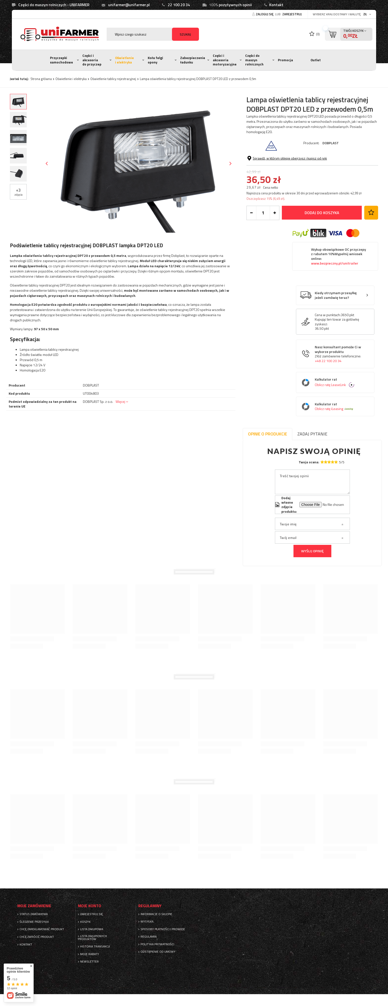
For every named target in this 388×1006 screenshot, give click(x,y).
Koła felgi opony (155, 60)
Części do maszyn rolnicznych (254, 60)
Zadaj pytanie (312, 434)
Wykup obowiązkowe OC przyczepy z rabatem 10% (338, 256)
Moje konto (89, 905)
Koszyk (85, 921)
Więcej (120, 401)
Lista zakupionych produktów (92, 938)
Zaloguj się (265, 14)
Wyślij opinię (312, 551)
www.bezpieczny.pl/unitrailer (334, 263)
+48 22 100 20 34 (328, 361)
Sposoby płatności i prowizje (163, 929)
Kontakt (276, 5)
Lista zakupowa (91, 929)
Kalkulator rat (339, 382)
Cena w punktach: (328, 315)
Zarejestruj (292, 14)
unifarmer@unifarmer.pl (129, 5)
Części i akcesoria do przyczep (91, 60)
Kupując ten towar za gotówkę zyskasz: (337, 321)
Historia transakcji (95, 946)
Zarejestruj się (91, 914)
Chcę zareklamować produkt (42, 929)
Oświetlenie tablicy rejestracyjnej (113, 78)
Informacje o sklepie (156, 914)
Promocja (285, 60)
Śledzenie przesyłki (34, 921)
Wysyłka (147, 921)
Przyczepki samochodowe (61, 60)
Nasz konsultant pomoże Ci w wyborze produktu (338, 354)
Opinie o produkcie (267, 434)
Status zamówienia (34, 914)
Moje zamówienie (34, 905)
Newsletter (89, 961)
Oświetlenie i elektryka (124, 60)
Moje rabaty (89, 954)
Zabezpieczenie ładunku (192, 60)
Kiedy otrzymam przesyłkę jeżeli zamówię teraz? (336, 295)
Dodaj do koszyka (322, 213)
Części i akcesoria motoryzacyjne (225, 60)
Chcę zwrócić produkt (37, 936)
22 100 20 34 (179, 5)
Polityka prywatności (157, 944)
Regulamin (149, 936)
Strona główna (41, 78)
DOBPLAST (330, 142)
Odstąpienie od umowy (158, 951)
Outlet (316, 60)
